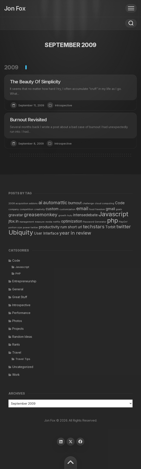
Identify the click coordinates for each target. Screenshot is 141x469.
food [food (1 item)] (91, 209)
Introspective (63, 105)
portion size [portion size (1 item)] (15, 227)
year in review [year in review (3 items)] (75, 233)
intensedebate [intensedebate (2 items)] (85, 215)
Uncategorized (22, 367)
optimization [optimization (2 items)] (71, 221)
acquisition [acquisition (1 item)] (22, 203)
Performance (21, 313)
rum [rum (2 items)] (63, 227)
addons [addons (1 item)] (33, 203)
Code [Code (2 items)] (120, 203)
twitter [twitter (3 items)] (123, 226)
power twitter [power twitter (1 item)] (30, 227)
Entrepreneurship (24, 281)
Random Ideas (22, 336)
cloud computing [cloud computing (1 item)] (104, 203)
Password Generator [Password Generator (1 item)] (94, 221)
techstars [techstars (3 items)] (93, 226)
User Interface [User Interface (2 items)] (46, 233)
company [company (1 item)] (13, 209)
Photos (17, 321)
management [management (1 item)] (26, 221)
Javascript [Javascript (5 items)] (113, 214)
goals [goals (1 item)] (119, 209)
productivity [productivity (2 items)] (49, 227)
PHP (18, 273)
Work (16, 374)
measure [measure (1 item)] (40, 221)
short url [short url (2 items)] (75, 227)
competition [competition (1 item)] (26, 209)
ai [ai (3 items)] (40, 202)
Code (16, 260)
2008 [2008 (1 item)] (11, 203)
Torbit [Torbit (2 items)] (110, 227)
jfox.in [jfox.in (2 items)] (13, 221)
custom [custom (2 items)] (52, 209)
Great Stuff (19, 297)
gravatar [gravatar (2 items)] (15, 215)
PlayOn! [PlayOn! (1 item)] (123, 221)
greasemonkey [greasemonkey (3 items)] (40, 214)
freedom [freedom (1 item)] (100, 209)
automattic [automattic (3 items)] (55, 202)
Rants (16, 344)
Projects (18, 328)
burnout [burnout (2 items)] (75, 203)
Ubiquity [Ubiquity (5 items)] (20, 232)
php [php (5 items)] (112, 220)
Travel (16, 352)
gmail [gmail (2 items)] (110, 209)
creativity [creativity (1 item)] (39, 209)
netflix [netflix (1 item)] (56, 221)
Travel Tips (22, 359)
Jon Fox (14, 8)
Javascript (22, 267)
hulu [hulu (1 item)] (69, 215)
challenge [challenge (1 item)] (88, 203)
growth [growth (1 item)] (62, 215)
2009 (11, 67)
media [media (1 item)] (48, 221)
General (17, 289)
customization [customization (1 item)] (67, 209)
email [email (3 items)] (82, 208)
